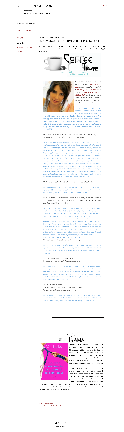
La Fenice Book (38, 5)
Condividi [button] (20, 37)
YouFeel (19, 51)
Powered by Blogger (62, 423)
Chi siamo (28, 14)
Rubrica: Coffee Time (24, 48)
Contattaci (50, 14)
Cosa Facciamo (39, 14)
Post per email (49, 403)
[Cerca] (104, 5)
